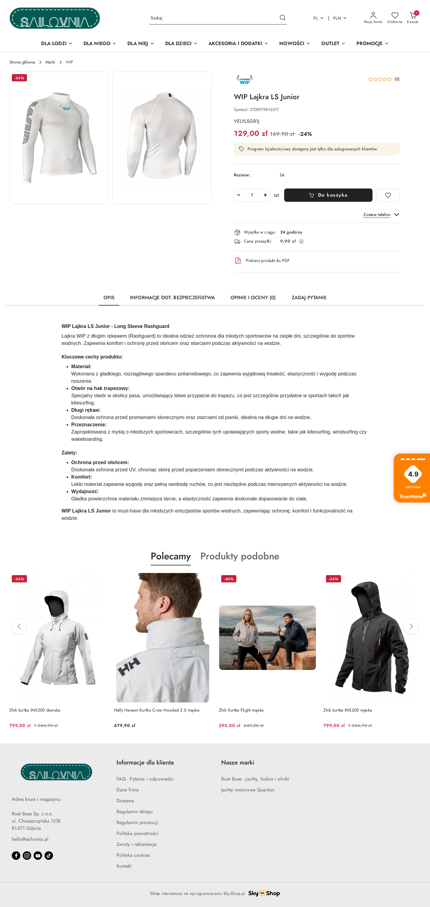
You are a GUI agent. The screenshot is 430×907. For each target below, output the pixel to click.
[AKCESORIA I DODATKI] (238, 44)
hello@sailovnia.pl (30, 839)
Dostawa (125, 800)
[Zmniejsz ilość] (238, 195)
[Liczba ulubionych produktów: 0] (395, 18)
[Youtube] (38, 855)
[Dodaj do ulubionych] (388, 195)
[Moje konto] (373, 18)
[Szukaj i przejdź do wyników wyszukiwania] (282, 18)
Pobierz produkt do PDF (262, 260)
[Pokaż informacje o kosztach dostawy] (301, 241)
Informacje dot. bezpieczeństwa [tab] (172, 297)
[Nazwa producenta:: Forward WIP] (244, 79)
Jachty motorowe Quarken (248, 790)
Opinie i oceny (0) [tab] (253, 297)
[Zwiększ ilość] (265, 195)
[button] (59, 138)
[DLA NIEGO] (100, 44)
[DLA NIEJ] (140, 44)
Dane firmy (128, 790)
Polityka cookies (133, 855)
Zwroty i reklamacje (137, 844)
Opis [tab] (108, 297)
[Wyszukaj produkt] (218, 18)
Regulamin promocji (137, 822)
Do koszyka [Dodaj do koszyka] (328, 195)
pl (318, 18)
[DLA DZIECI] (181, 44)
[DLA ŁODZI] (57, 44)
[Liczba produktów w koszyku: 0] (413, 18)
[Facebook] (16, 855)
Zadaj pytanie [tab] (309, 297)
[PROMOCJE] (372, 44)
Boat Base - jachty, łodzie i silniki (255, 779)
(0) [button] (397, 79)
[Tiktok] (48, 855)
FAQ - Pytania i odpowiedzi (145, 779)
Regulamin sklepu (135, 811)
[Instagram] (27, 855)
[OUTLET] (333, 44)
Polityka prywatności (138, 833)
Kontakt (124, 866)
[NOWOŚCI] (295, 44)
